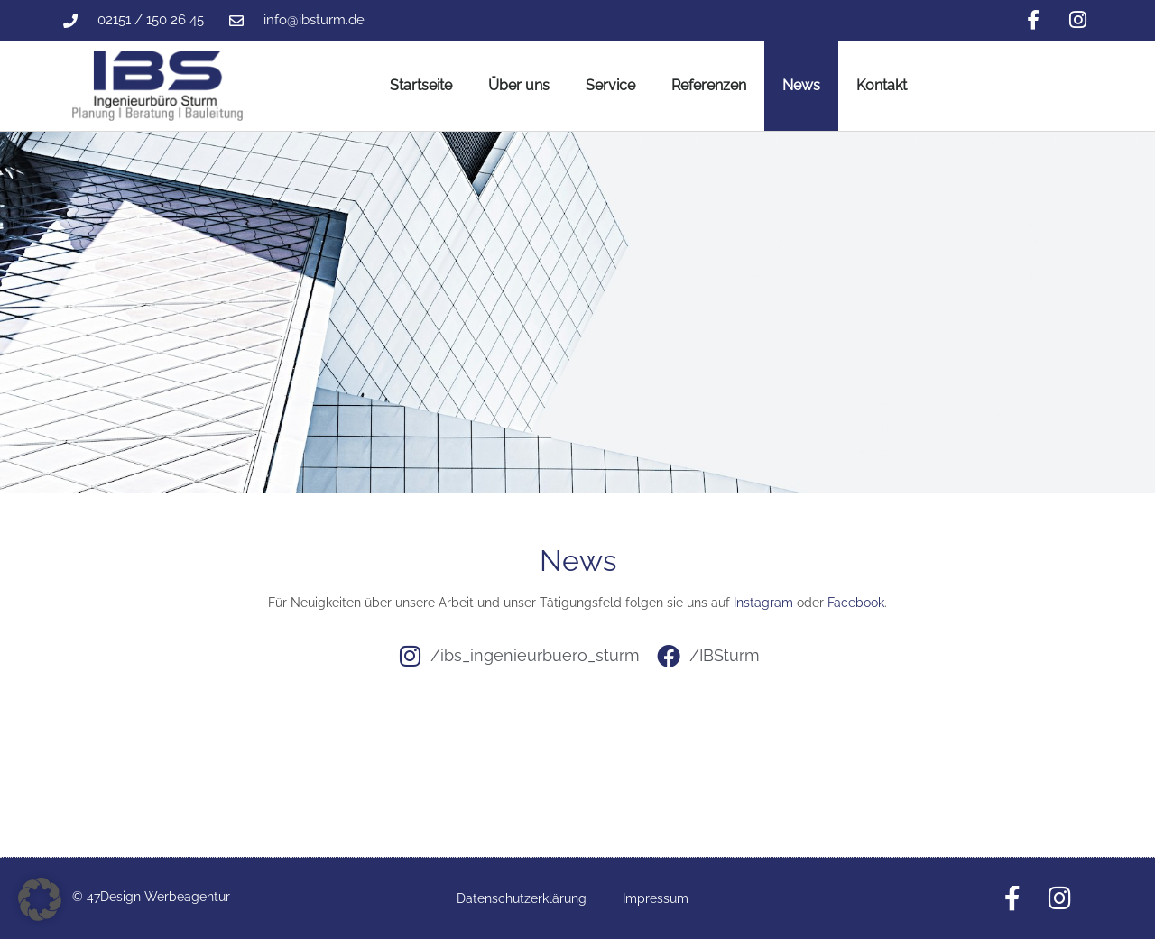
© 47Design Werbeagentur (151, 896)
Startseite (421, 85)
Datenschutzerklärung (522, 898)
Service (610, 85)
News (801, 85)
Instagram (763, 602)
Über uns (519, 85)
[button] (39, 899)
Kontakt (881, 85)
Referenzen (708, 85)
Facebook (855, 602)
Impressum (655, 898)
